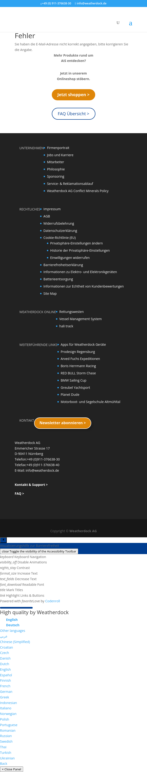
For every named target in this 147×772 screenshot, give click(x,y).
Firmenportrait (58, 148)
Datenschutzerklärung (60, 230)
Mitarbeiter (55, 162)
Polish (4, 719)
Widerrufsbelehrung (58, 223)
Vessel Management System (80, 319)
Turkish (5, 752)
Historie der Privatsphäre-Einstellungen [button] (80, 250)
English (5, 669)
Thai (3, 747)
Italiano (5, 708)
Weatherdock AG (83, 531)
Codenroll (52, 601)
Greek (4, 697)
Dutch (4, 664)
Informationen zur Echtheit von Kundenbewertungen (83, 286)
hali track (66, 326)
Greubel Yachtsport (75, 387)
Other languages (12, 630)
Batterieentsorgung (58, 279)
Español (6, 675)
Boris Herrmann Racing (78, 366)
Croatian (6, 647)
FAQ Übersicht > (73, 113)
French (5, 686)
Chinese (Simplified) (15, 642)
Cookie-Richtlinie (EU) (59, 237)
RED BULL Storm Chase (78, 373)
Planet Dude (70, 394)
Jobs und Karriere (60, 155)
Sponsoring (55, 176)
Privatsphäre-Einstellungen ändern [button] (76, 243)
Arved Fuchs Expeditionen (80, 358)
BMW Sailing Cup (73, 380)
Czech (4, 652)
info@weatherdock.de (42, 470)
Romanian (7, 730)
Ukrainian (7, 758)
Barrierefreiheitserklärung (63, 265)
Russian (6, 736)
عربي (3, 636)
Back (3, 763)
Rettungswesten (71, 311)
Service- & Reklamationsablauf (70, 183)
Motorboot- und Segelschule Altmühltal (90, 402)
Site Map (50, 293)
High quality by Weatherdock (34, 612)
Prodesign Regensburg (78, 351)
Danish (5, 658)
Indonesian (8, 703)
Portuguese (9, 725)
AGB (46, 216)
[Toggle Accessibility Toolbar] (3, 540)
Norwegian (8, 713)
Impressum (52, 209)
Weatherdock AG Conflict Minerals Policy (77, 191)
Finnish (5, 680)
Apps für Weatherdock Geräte (83, 344)
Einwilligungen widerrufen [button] (70, 257)
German (6, 691)
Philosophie (56, 169)
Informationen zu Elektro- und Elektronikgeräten (80, 272)
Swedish (6, 741)
